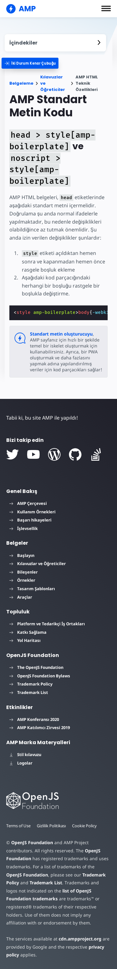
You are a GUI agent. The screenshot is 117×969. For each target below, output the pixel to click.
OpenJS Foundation (32, 842)
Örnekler (22, 580)
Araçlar (20, 597)
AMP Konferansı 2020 (34, 719)
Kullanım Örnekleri (32, 512)
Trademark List (28, 692)
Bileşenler (23, 572)
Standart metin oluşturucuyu (61, 334)
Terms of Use (18, 826)
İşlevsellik (23, 528)
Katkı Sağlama (27, 632)
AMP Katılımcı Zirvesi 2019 (39, 727)
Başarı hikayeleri (30, 520)
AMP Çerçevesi (28, 503)
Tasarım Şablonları (32, 588)
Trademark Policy (30, 684)
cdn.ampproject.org (80, 939)
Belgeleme (21, 83)
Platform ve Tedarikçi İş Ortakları (47, 624)
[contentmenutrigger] (55, 43)
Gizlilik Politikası (51, 826)
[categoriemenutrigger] (34, 63)
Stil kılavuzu (25, 754)
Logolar (20, 763)
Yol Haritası (25, 640)
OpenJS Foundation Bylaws (39, 676)
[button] (106, 8)
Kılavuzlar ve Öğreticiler (52, 83)
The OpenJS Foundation (36, 667)
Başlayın (21, 555)
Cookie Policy (84, 826)
